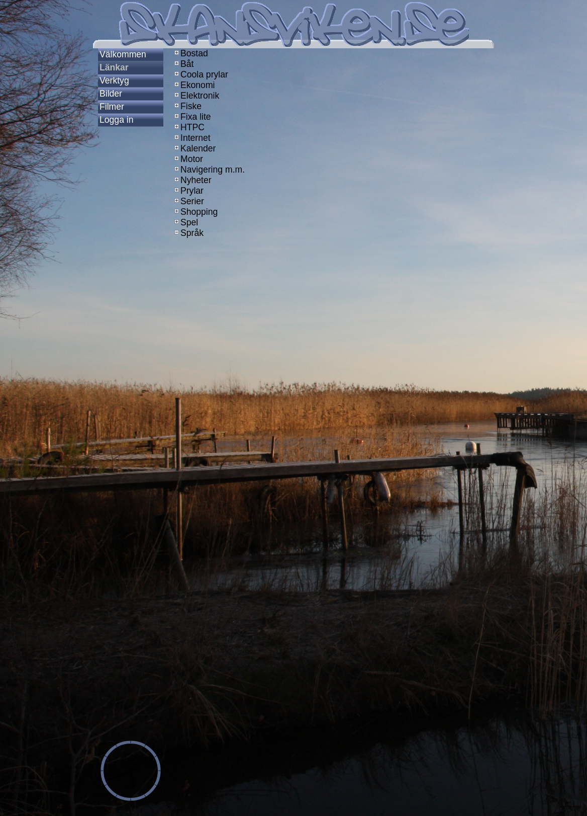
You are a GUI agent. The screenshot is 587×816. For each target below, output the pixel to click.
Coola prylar (200, 74)
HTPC (188, 127)
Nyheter (192, 180)
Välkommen (123, 54)
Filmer (112, 107)
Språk (188, 233)
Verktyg (114, 80)
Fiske (187, 106)
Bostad (190, 53)
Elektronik (195, 96)
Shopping (195, 212)
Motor (187, 159)
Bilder (111, 94)
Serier (188, 201)
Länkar (114, 67)
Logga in (117, 120)
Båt (182, 64)
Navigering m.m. (208, 170)
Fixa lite (191, 117)
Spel (185, 222)
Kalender (194, 148)
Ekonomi (193, 85)
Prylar (188, 191)
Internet (191, 138)
